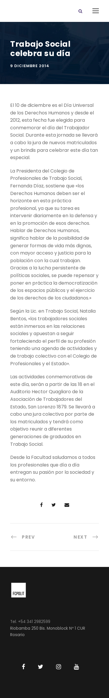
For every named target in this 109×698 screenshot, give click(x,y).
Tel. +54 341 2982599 (30, 621)
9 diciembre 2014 (29, 66)
